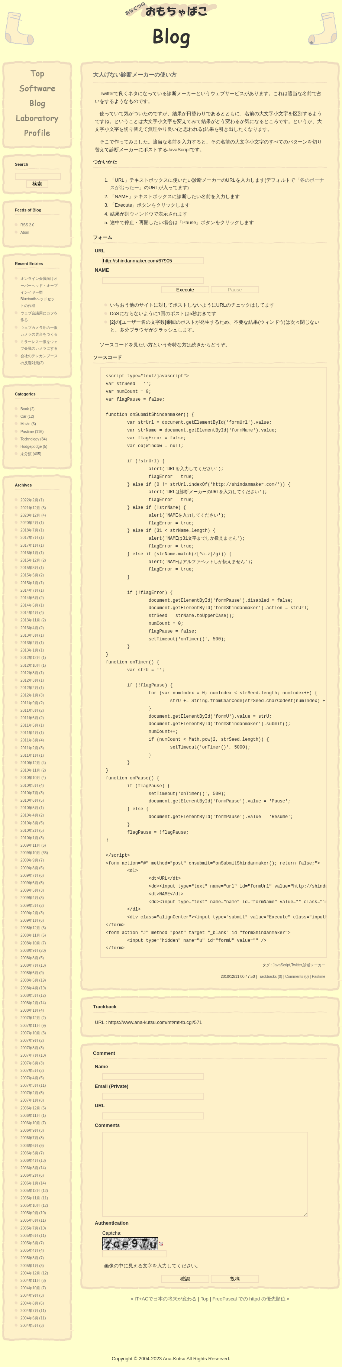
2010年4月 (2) (32, 815)
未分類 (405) (30, 454)
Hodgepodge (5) (33, 447)
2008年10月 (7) (33, 943)
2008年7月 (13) (33, 965)
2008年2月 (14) (33, 1003)
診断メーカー (314, 965)
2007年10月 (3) (33, 1033)
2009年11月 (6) (33, 845)
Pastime (318, 977)
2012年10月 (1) (33, 665)
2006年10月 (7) (33, 1123)
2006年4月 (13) (33, 1160)
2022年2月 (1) (32, 500)
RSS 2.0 (27, 225)
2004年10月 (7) (33, 1288)
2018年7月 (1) (32, 530)
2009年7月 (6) (32, 875)
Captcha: (112, 1250)
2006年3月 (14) (33, 1168)
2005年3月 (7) (32, 1258)
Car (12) (27, 416)
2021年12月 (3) (33, 508)
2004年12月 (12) (34, 1273)
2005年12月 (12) (34, 1191)
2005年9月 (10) (33, 1213)
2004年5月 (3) (32, 1326)
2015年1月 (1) (32, 583)
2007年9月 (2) (32, 1040)
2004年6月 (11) (33, 1318)
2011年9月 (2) (32, 703)
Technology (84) (33, 439)
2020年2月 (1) (32, 523)
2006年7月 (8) (32, 1138)
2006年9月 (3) (32, 1130)
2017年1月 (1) (32, 545)
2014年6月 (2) (32, 598)
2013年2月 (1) (32, 643)
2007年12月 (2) (33, 1018)
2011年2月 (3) (32, 748)
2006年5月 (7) (32, 1153)
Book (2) (27, 409)
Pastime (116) (31, 432)
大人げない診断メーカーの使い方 (135, 74)
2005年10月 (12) (34, 1205)
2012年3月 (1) (32, 680)
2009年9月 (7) (32, 860)
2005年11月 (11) (34, 1198)
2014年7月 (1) (32, 590)
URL (100, 1105)
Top (205, 1315)
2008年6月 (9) (32, 973)
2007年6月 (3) (32, 1063)
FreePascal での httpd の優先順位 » (250, 1315)
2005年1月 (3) (32, 1266)
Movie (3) (28, 424)
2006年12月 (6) (33, 1108)
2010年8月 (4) (32, 785)
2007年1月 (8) (32, 1100)
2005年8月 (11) (33, 1220)
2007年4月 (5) (32, 1078)
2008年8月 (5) (32, 958)
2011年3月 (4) (32, 740)
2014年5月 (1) (32, 605)
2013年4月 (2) (32, 628)
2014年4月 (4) (32, 613)
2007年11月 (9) (33, 1026)
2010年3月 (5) (32, 823)
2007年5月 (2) (32, 1071)
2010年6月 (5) (32, 800)
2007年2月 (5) (32, 1093)
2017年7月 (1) (32, 538)
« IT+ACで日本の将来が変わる (163, 1315)
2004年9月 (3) (32, 1295)
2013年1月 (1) (32, 650)
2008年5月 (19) (33, 980)
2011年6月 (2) (32, 718)
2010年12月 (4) (33, 763)
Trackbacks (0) (270, 977)
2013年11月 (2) (33, 620)
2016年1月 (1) (32, 553)
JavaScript (281, 965)
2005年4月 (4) (32, 1250)
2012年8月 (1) (32, 673)
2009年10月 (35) (34, 853)
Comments (107, 1125)
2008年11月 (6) (33, 935)
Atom (24, 232)
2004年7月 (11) (33, 1311)
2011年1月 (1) (32, 755)
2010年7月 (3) (32, 793)
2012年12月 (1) (33, 658)
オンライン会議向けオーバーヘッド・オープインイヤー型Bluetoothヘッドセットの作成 (39, 292)
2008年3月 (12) (33, 995)
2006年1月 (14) (33, 1183)
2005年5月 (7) (32, 1243)
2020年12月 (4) (33, 515)
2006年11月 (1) (33, 1116)
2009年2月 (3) (32, 913)
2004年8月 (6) (32, 1303)
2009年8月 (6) (32, 868)
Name (101, 1066)
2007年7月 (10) (33, 1055)
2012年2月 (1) (32, 688)
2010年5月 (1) (32, 808)
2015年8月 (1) (32, 568)
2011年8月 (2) (32, 710)
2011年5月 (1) (32, 725)
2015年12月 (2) (33, 560)
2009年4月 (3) (32, 898)
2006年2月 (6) (32, 1175)
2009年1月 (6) (32, 920)
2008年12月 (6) (33, 928)
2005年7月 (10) (33, 1228)
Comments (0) (297, 977)
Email (101, 1086)
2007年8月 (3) (32, 1048)
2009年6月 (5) (32, 883)
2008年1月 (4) (32, 1010)
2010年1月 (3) (32, 838)
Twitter (296, 965)
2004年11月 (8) (33, 1281)
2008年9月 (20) (33, 951)
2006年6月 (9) (32, 1146)
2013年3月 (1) (32, 635)
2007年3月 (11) (33, 1085)
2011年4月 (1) (32, 733)
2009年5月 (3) (32, 890)
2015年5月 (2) (32, 575)
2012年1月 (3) (32, 695)
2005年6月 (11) (33, 1236)
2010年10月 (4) (33, 778)
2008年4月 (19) (33, 988)
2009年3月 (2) (32, 906)
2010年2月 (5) (32, 830)
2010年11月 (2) (33, 770)
